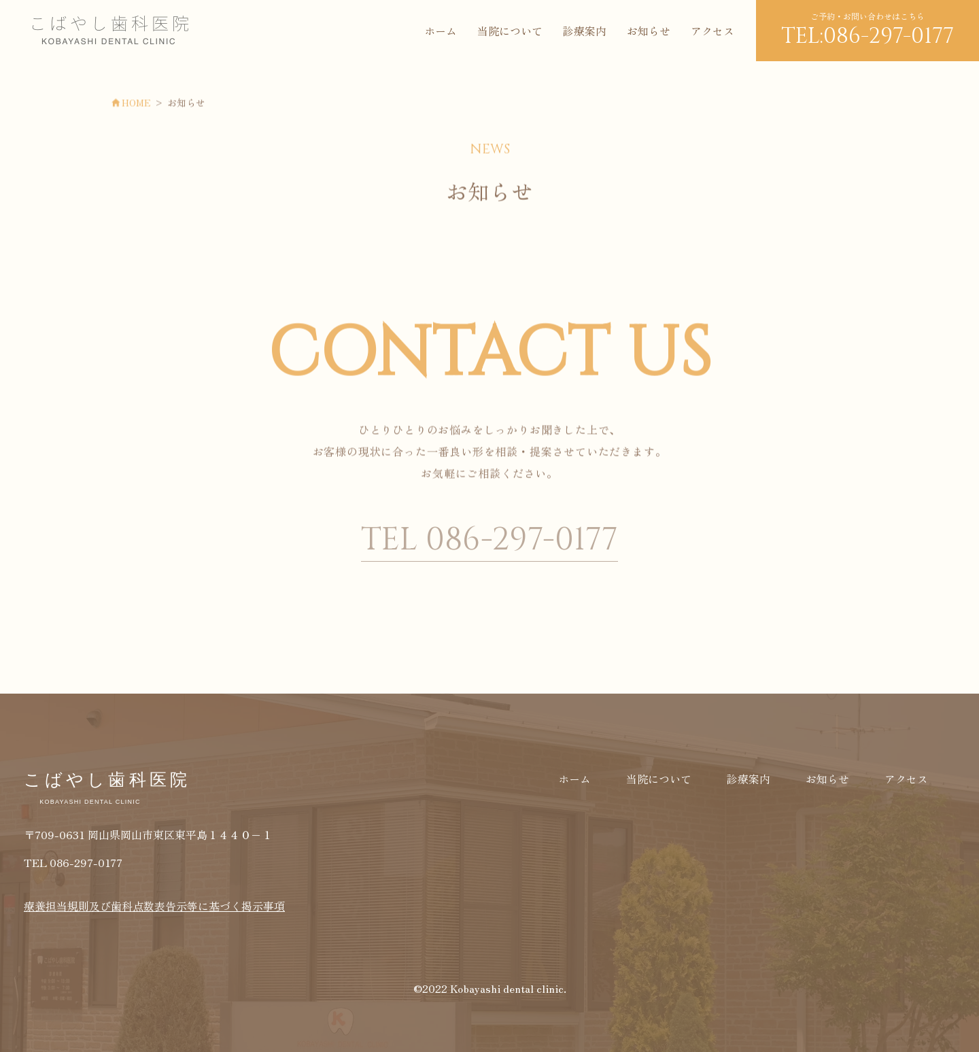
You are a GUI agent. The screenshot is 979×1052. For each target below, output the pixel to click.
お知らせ (648, 30)
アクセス (712, 30)
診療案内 (584, 30)
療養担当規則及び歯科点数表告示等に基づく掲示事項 (154, 906)
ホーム (440, 30)
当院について (510, 30)
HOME (144, 103)
